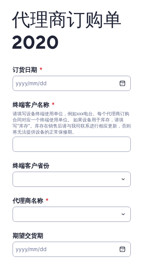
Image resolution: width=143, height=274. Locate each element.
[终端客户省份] (65, 179)
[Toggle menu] (123, 179)
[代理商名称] (65, 214)
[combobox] (72, 179)
